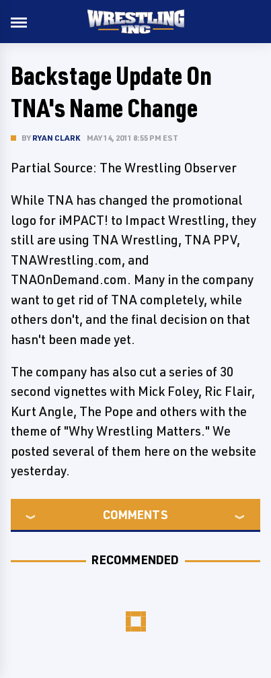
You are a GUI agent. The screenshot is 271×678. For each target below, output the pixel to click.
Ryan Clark (56, 138)
